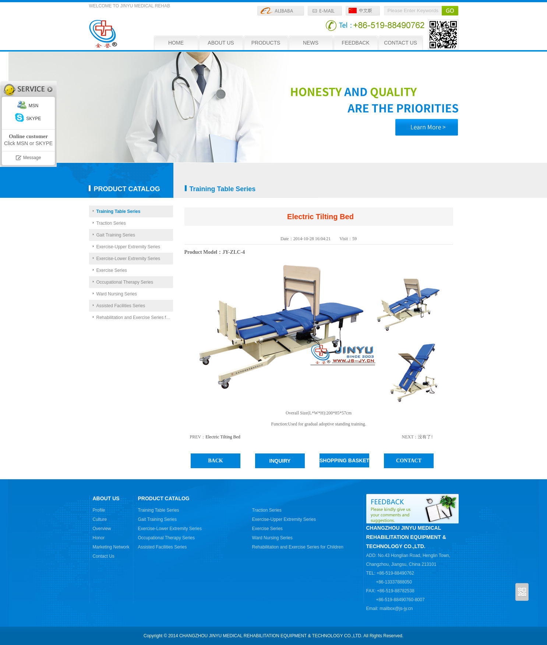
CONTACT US (400, 43)
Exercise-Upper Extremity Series (128, 246)
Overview (102, 528)
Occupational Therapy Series (124, 282)
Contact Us (103, 556)
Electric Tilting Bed (222, 436)
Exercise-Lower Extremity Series (128, 258)
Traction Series (111, 223)
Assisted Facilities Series (120, 305)
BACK (215, 460)
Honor (99, 537)
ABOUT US (221, 43)
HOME (176, 43)
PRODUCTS (265, 43)
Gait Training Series (115, 235)
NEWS (310, 43)
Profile (99, 510)
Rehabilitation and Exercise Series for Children (134, 317)
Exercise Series (111, 270)
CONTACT (408, 460)
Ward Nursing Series (116, 294)
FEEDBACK (355, 43)
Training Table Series (118, 211)
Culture (100, 519)
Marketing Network (111, 547)
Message (32, 157)
